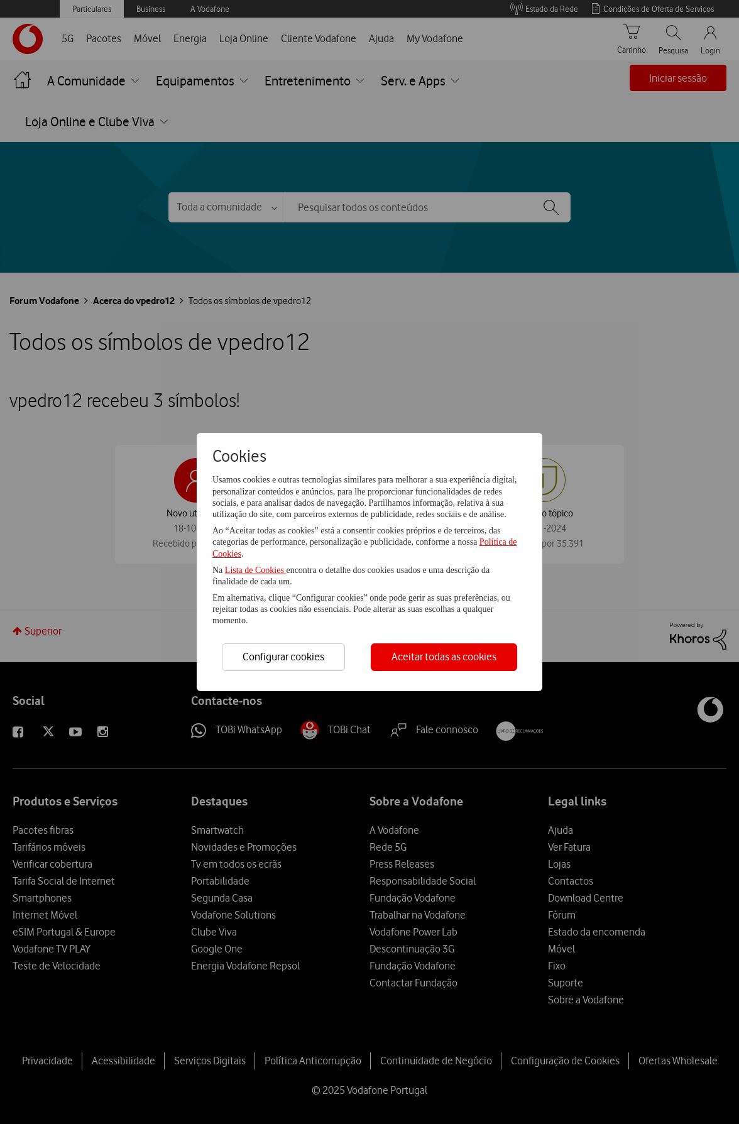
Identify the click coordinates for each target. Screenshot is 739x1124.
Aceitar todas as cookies (443, 656)
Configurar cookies (283, 656)
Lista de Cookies (256, 570)
